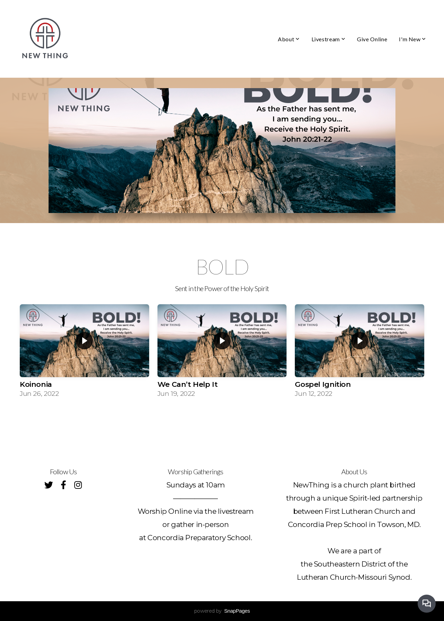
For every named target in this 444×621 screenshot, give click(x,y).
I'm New (412, 39)
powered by (222, 611)
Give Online (372, 39)
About (288, 39)
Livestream (328, 39)
